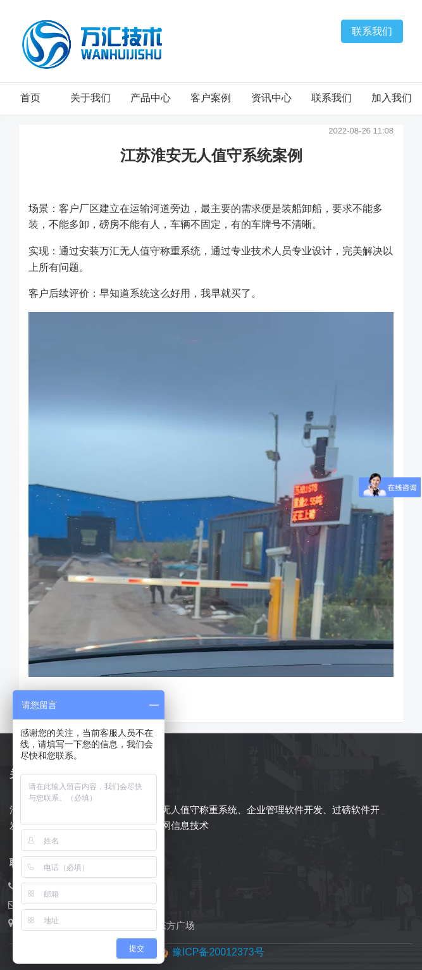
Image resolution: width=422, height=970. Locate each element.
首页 (30, 97)
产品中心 (150, 97)
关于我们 (90, 97)
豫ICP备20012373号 (218, 952)
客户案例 (210, 97)
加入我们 (391, 97)
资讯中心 (271, 97)
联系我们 (372, 31)
